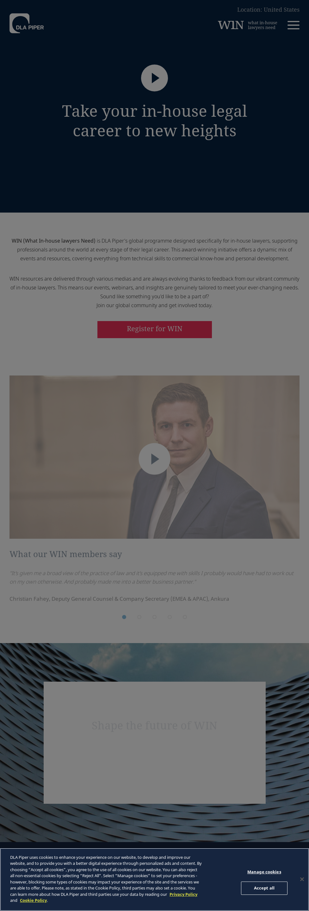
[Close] (302, 879)
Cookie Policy (33, 900)
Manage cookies (264, 872)
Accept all (264, 888)
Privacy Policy (183, 894)
